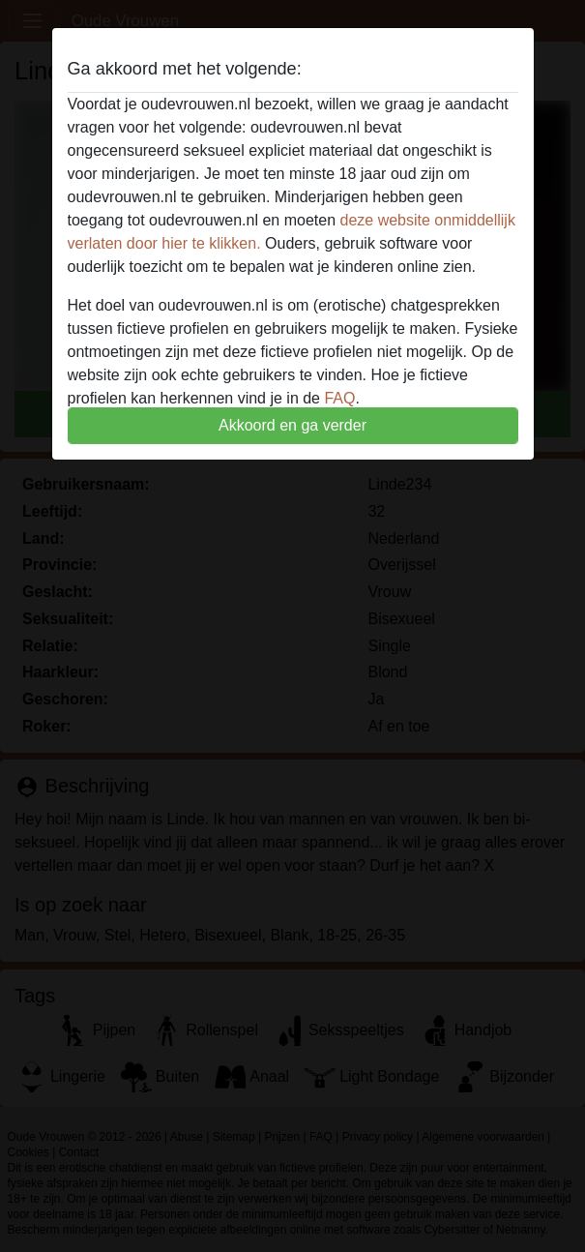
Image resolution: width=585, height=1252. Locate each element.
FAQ (339, 398)
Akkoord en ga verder (292, 425)
